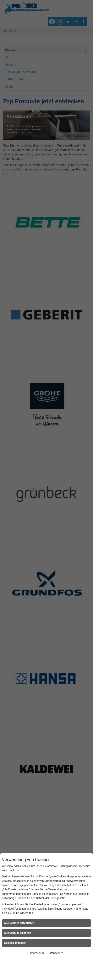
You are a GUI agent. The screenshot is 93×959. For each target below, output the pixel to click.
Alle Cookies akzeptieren (19, 922)
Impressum (37, 953)
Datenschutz (55, 953)
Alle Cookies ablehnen (17, 932)
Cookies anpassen (15, 942)
